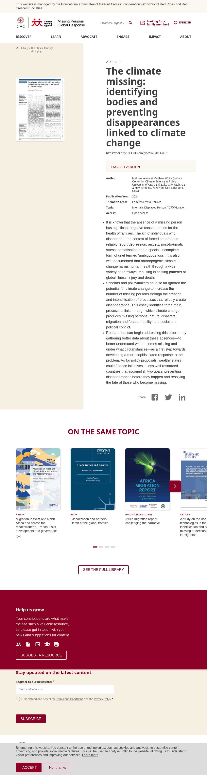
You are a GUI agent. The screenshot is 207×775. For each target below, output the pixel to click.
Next (175, 486)
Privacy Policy (102, 699)
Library (24, 48)
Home (17, 48)
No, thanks (57, 767)
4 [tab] (112, 548)
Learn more (90, 755)
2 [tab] (101, 548)
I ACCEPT (29, 767)
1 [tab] (95, 548)
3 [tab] (107, 548)
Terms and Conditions (69, 699)
